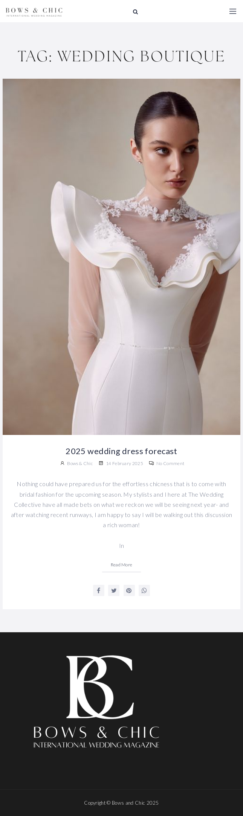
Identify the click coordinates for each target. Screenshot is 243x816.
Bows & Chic (80, 463)
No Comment (166, 463)
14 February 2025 (120, 463)
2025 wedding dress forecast (121, 451)
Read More (122, 564)
